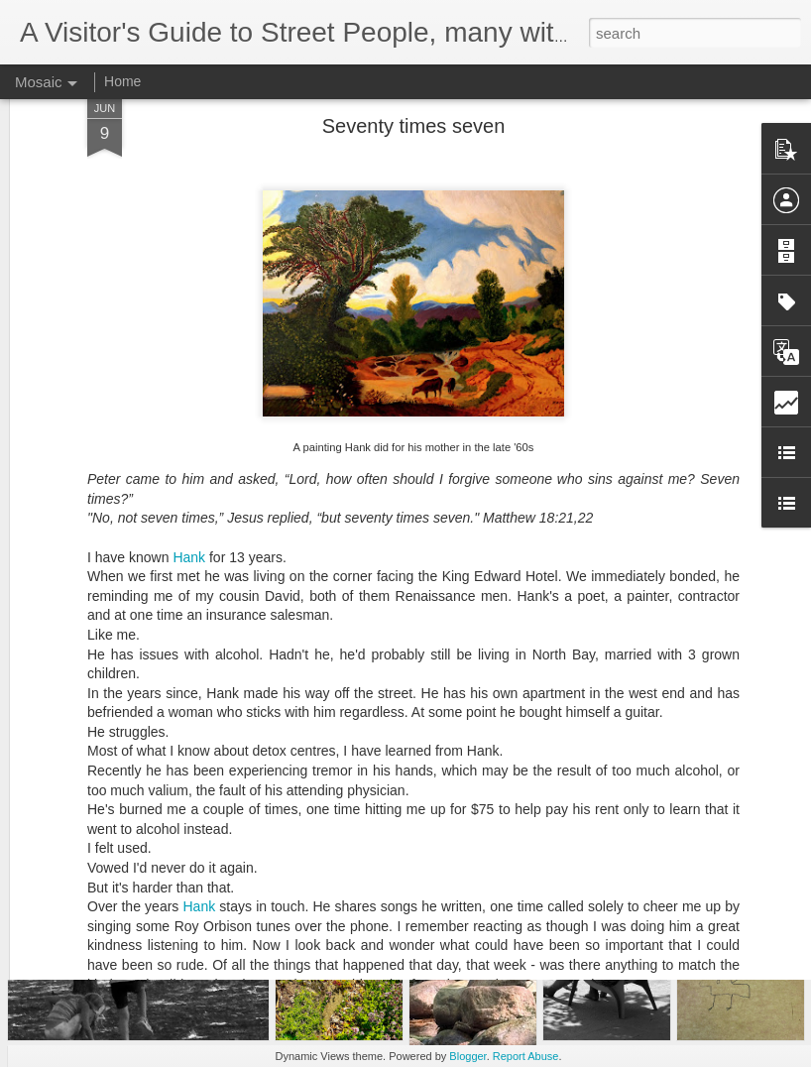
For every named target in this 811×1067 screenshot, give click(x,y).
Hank (189, 415)
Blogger (467, 1056)
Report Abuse (526, 1056)
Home (122, 81)
